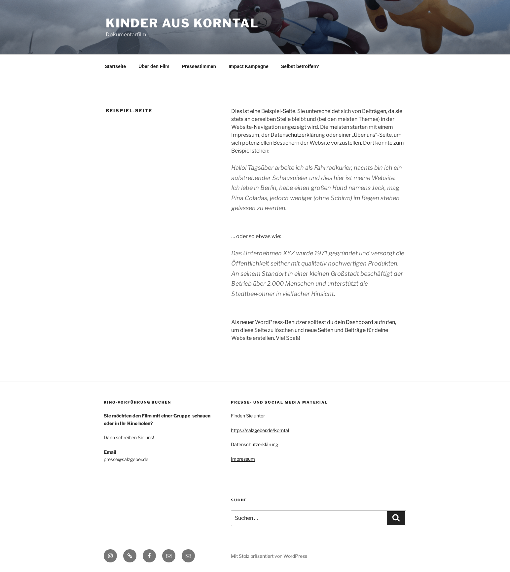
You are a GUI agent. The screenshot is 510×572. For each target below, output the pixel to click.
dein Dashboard (353, 322)
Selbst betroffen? (300, 66)
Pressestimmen (199, 66)
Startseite (115, 66)
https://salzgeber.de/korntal (260, 430)
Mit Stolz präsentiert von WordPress (269, 556)
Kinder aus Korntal (182, 23)
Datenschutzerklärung (254, 444)
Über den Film (153, 66)
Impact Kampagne (249, 66)
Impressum (243, 459)
